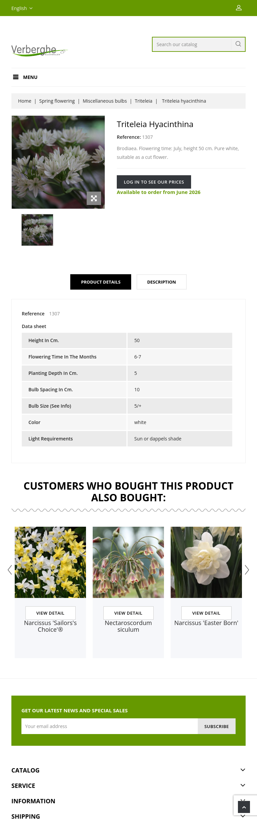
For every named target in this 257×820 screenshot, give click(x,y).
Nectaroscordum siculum (128, 626)
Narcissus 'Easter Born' (206, 623)
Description (161, 282)
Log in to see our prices (154, 182)
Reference (33, 313)
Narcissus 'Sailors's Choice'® (50, 626)
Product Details (100, 282)
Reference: (129, 137)
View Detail (50, 613)
